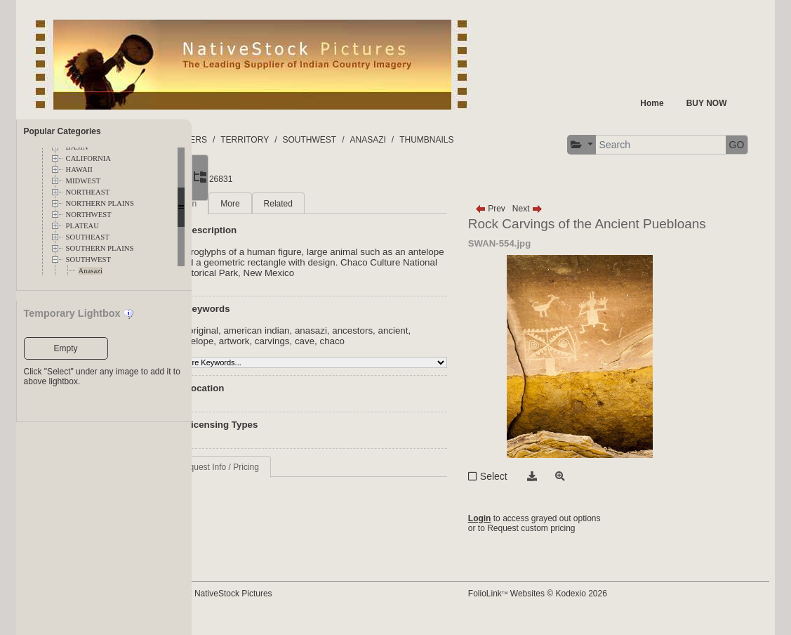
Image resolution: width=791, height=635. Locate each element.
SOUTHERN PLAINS (100, 248)
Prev (523, 220)
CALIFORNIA (89, 158)
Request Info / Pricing (289, 478)
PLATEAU (82, 226)
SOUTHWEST (89, 259)
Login (512, 530)
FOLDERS (258, 140)
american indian (327, 341)
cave (410, 352)
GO (396, 182)
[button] (241, 183)
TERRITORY (315, 140)
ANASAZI (438, 140)
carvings (378, 352)
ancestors (423, 341)
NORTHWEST (89, 214)
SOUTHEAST (87, 237)
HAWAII (79, 170)
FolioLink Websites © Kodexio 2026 (570, 605)
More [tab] (300, 215)
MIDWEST (83, 181)
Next (560, 220)
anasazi (381, 341)
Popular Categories (62, 131)
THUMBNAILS (497, 140)
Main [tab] (258, 215)
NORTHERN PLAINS (100, 203)
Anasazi (90, 271)
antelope (301, 352)
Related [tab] (348, 215)
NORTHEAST (88, 192)
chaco (438, 352)
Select (526, 487)
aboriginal (268, 341)
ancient (263, 352)
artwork (339, 352)
